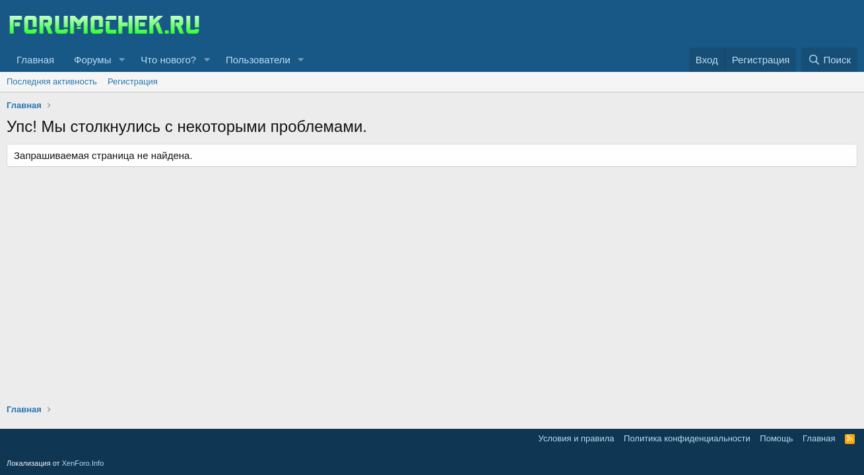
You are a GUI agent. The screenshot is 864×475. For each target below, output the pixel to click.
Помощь (776, 438)
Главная (35, 59)
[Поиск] (829, 60)
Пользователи (258, 59)
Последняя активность (52, 81)
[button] (121, 60)
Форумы (92, 59)
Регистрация (133, 81)
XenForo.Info (83, 463)
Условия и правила (577, 438)
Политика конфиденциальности (687, 438)
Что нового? (168, 59)
